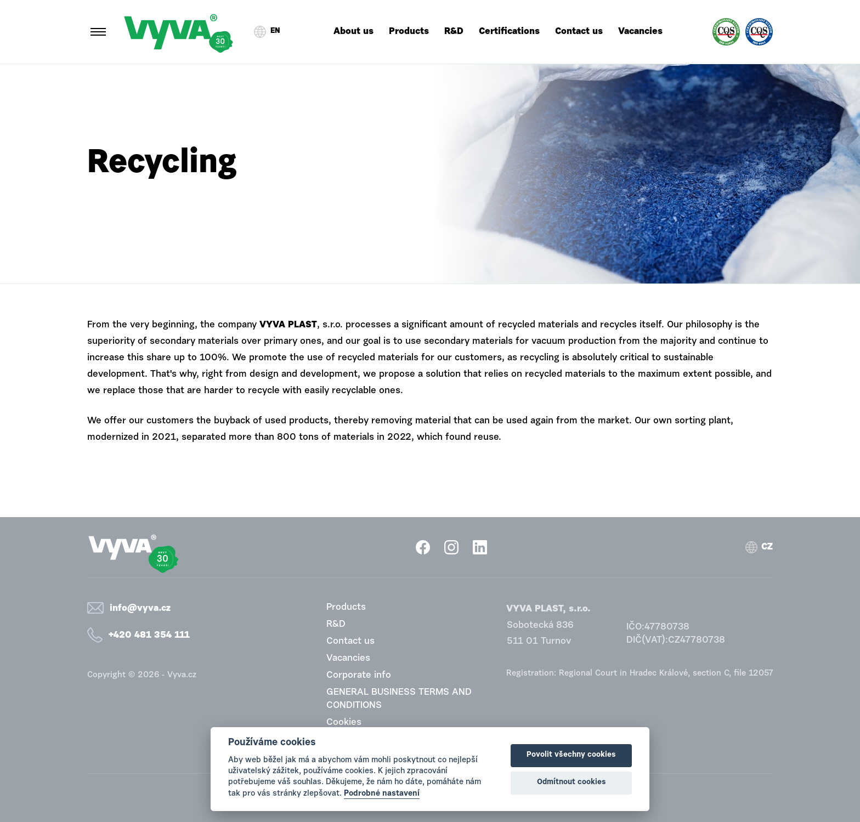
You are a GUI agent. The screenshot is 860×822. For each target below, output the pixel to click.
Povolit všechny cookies (571, 755)
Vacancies (640, 31)
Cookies (343, 722)
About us (353, 31)
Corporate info (358, 675)
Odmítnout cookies (571, 782)
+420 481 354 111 (149, 635)
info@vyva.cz (140, 608)
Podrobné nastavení (382, 794)
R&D (453, 31)
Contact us (579, 31)
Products (409, 31)
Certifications (509, 31)
